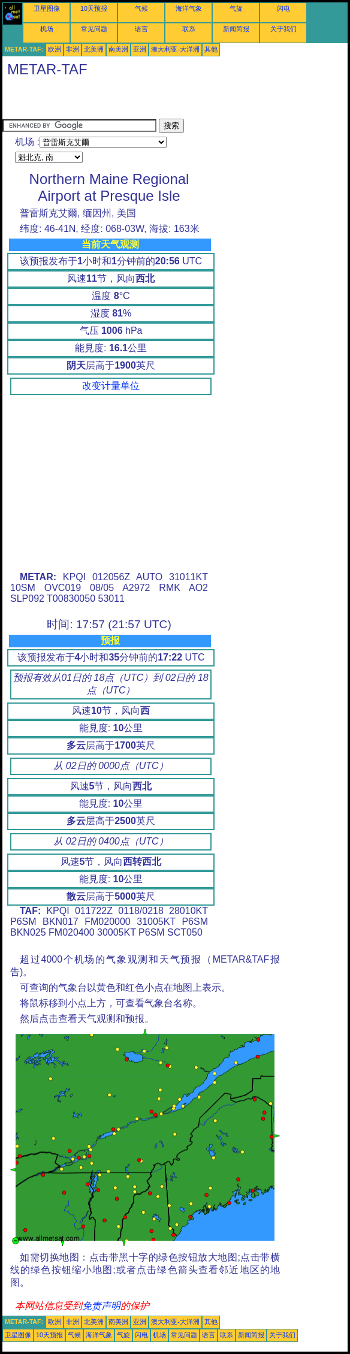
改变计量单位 (111, 386)
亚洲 (139, 49)
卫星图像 (47, 8)
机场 (46, 28)
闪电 (283, 8)
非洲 (72, 49)
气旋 (236, 8)
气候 (141, 8)
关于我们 (283, 28)
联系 (188, 28)
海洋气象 (189, 8)
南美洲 (118, 49)
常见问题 (94, 28)
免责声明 (101, 1306)
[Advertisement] (142, 101)
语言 (141, 28)
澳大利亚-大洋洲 (175, 49)
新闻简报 (236, 28)
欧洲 (54, 49)
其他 (211, 49)
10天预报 (93, 8)
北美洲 (94, 49)
